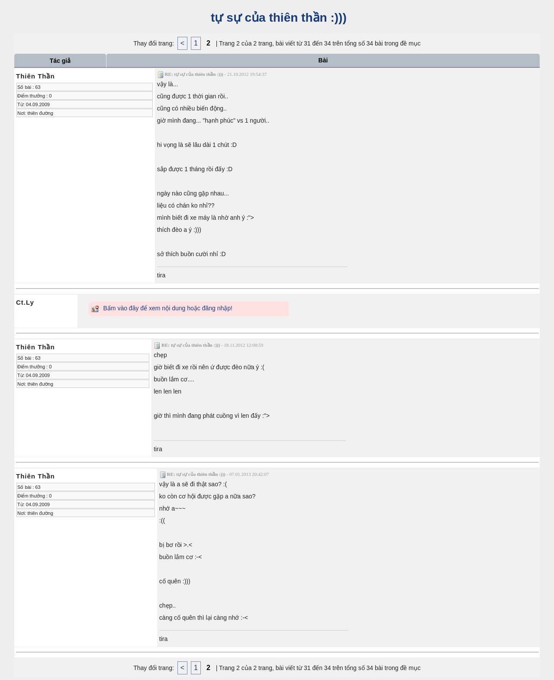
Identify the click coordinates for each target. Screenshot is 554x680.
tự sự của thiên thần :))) (276, 17)
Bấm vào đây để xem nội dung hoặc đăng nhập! (167, 308)
